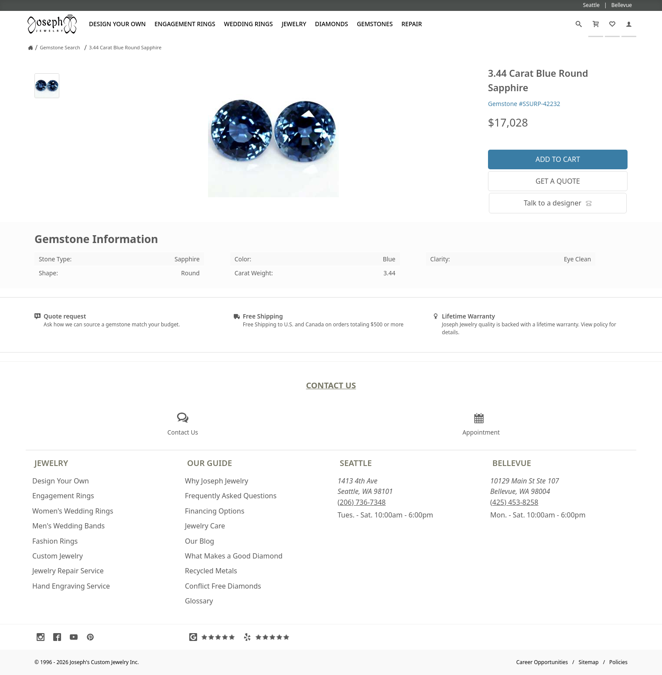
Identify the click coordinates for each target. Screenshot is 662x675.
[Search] (578, 24)
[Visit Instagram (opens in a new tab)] (43, 637)
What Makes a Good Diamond (234, 556)
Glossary (199, 601)
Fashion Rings (55, 541)
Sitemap (589, 662)
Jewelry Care (205, 526)
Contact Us (331, 385)
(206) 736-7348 (362, 502)
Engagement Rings (184, 24)
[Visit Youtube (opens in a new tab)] (76, 637)
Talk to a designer (558, 203)
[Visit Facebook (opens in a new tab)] (59, 637)
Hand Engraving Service (71, 586)
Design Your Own (117, 24)
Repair (412, 24)
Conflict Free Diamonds (223, 586)
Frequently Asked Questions (230, 495)
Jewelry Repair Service (68, 571)
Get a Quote (558, 181)
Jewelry (294, 24)
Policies (618, 662)
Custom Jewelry (57, 556)
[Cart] (595, 24)
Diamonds (331, 24)
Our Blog (199, 541)
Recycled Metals (211, 571)
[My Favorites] (612, 24)
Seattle (356, 462)
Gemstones (374, 24)
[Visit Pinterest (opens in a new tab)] (92, 637)
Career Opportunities (542, 662)
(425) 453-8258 (514, 502)
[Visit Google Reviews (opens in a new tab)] (214, 637)
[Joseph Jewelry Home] (30, 47)
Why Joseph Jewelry (216, 481)
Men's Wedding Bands (68, 526)
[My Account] (628, 24)
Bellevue (511, 462)
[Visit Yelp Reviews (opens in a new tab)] (268, 637)
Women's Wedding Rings (72, 511)
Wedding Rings (248, 24)
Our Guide (209, 462)
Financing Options (214, 511)
